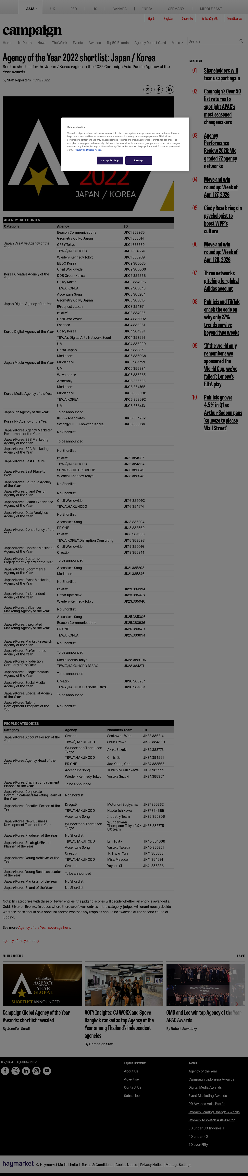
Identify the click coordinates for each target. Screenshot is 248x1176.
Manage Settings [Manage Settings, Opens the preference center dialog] (110, 160)
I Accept (138, 160)
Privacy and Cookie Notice (88, 149)
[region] (125, 144)
